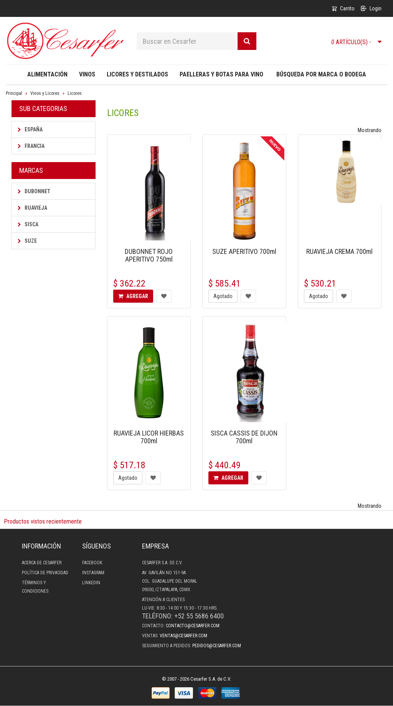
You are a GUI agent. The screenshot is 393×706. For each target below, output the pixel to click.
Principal (14, 93)
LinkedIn (91, 582)
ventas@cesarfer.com (183, 635)
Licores (75, 93)
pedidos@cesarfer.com (216, 645)
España (30, 129)
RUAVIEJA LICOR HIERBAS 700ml (149, 437)
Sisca (28, 224)
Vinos (87, 74)
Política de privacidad (45, 572)
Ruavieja (32, 208)
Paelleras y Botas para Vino (221, 74)
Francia (31, 146)
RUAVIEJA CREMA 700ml (339, 251)
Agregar (133, 296)
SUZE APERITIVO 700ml (244, 251)
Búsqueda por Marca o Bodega (321, 74)
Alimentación (47, 74)
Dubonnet (34, 191)
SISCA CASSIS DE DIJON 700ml (244, 437)
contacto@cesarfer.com (193, 625)
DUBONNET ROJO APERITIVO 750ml (149, 255)
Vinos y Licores (44, 93)
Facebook (92, 562)
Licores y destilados (137, 74)
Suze (27, 241)
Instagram (93, 572)
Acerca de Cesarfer (41, 562)
